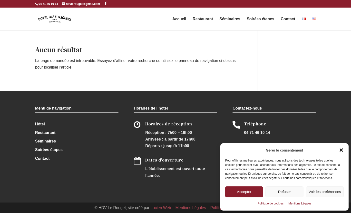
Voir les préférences (325, 192)
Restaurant (203, 19)
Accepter (244, 192)
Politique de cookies (271, 203)
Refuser (284, 192)
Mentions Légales (299, 203)
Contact (288, 19)
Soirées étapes (260, 19)
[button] (341, 150)
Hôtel (40, 124)
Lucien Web (160, 208)
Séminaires (229, 19)
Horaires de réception (168, 124)
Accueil (179, 19)
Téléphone (255, 124)
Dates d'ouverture (164, 160)
